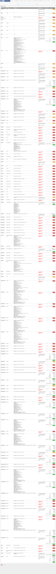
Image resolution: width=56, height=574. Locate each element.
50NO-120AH (2, 276)
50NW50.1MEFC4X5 (3, 348)
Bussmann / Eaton (8, 173)
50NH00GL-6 (2, 156)
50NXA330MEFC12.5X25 (3, 503)
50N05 (1, 34)
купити (54, 9)
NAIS (7, 276)
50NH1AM (2, 168)
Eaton (7, 194)
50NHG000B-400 (3, 219)
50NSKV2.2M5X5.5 (3, 343)
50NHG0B (2, 271)
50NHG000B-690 (3, 222)
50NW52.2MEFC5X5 (3, 364)
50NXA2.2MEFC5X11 (3, 455)
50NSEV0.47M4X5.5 (3, 280)
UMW (7, 37)
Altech (7, 137)
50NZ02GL (2, 556)
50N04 (1, 26)
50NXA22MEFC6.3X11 (3, 469)
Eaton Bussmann (8, 199)
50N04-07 (2, 30)
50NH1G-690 (2, 173)
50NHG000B (2, 199)
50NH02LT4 (2, 161)
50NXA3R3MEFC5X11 (3, 508)
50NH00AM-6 (2, 137)
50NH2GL (2, 186)
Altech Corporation (8, 129)
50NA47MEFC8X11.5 (3, 120)
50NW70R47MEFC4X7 (3, 372)
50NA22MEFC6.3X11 (3, 93)
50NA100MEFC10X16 (3, 73)
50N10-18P (2, 63)
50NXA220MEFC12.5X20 (3, 464)
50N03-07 (2, 19)
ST (6, 34)
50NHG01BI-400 (2, 255)
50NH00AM (2, 129)
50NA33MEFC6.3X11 (3, 113)
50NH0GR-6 (2, 165)
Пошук (37, 4)
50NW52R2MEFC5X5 (3, 367)
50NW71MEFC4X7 (3, 385)
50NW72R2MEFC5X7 (3, 391)
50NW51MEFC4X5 (3, 361)
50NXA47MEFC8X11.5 (3, 518)
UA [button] (52, 2)
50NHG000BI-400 (3, 227)
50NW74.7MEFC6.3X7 (3, 399)
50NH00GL (2, 142)
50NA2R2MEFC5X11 (3, 96)
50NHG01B (2, 235)
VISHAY (7, 26)
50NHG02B (2, 260)
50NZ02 (2, 545)
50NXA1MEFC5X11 (3, 445)
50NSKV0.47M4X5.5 (3, 320)
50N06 (1, 37)
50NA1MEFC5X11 (3, 87)
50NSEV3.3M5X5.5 (3, 306)
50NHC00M (2, 194)
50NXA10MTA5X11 (3, 431)
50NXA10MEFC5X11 (3, 413)
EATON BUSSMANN (8, 202)
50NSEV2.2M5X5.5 (3, 303)
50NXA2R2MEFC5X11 (3, 481)
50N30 (1, 67)
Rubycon (7, 73)
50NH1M (2, 181)
